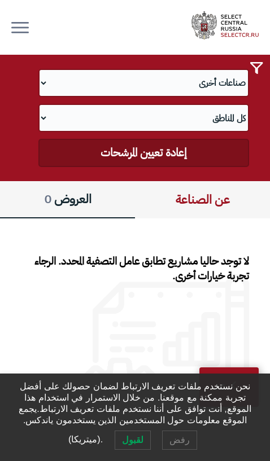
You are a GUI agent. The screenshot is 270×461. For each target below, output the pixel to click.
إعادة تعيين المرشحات (143, 152)
